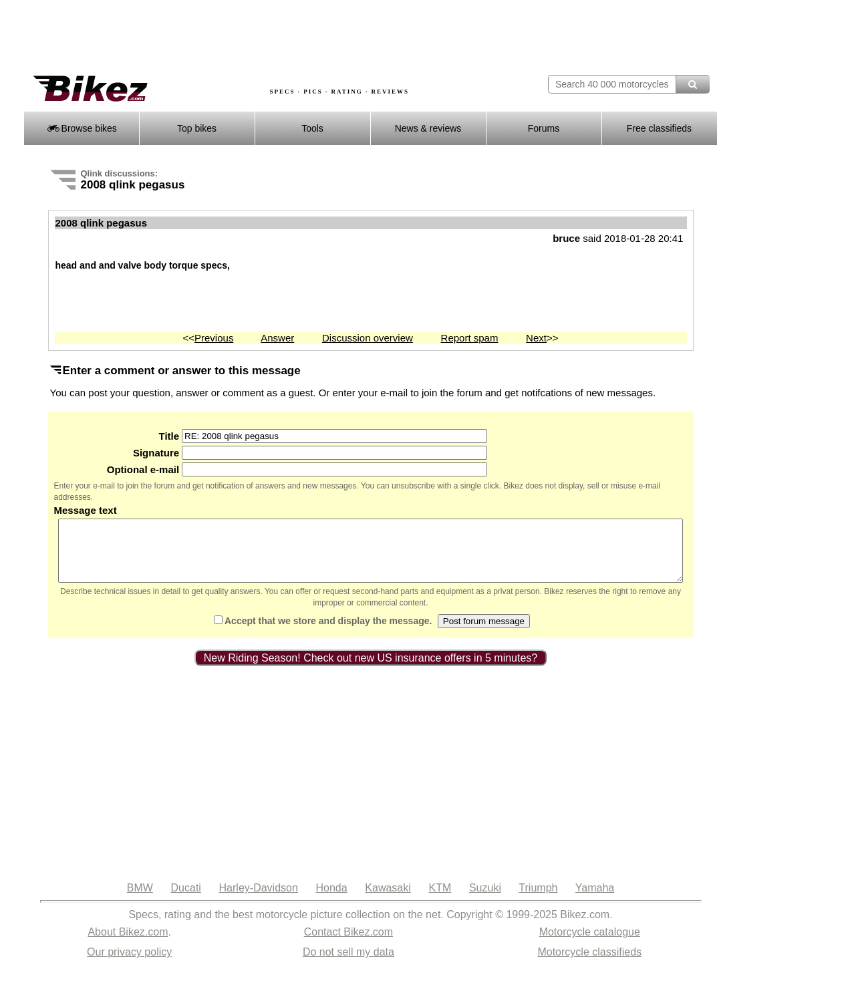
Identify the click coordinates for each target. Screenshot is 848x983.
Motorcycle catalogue (589, 944)
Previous (213, 337)
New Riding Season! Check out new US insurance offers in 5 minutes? (371, 670)
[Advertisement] (266, 38)
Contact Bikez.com (348, 944)
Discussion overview (367, 337)
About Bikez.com (128, 944)
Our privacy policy (129, 964)
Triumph (538, 899)
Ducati (186, 899)
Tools (312, 128)
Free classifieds (659, 128)
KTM (439, 899)
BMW (140, 899)
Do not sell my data (348, 964)
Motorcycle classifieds (589, 964)
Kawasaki (387, 899)
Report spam (470, 337)
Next (536, 337)
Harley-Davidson (258, 899)
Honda (331, 899)
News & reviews (428, 128)
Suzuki (485, 899)
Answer (277, 337)
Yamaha (594, 899)
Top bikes (197, 128)
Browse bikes (81, 128)
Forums (543, 128)
